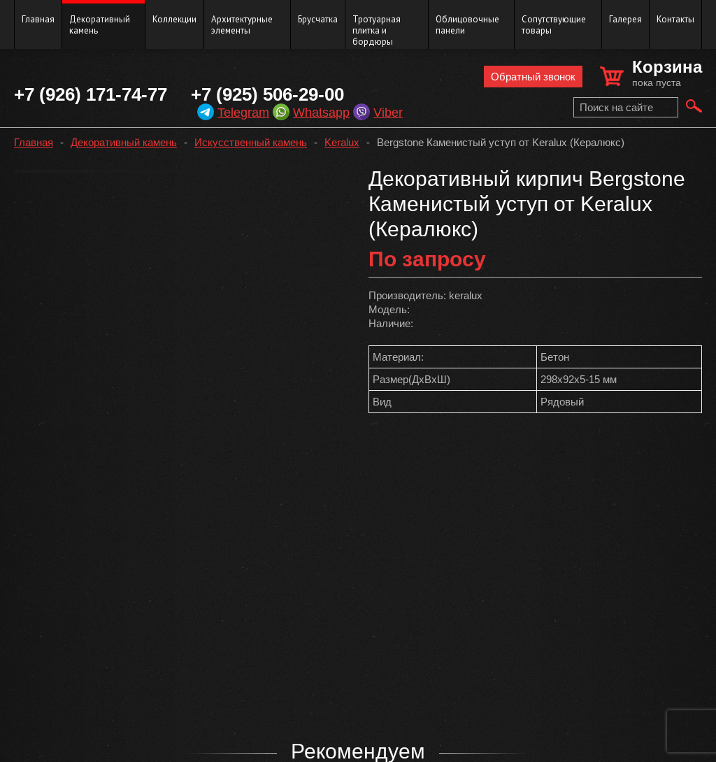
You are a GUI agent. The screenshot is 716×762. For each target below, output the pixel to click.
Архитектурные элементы (242, 24)
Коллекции (174, 19)
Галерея (625, 19)
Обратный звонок (533, 76)
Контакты (675, 19)
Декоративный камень (99, 24)
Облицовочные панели (467, 24)
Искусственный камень (250, 142)
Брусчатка (318, 19)
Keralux (341, 142)
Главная (38, 19)
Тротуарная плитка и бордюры (376, 30)
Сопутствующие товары (554, 24)
